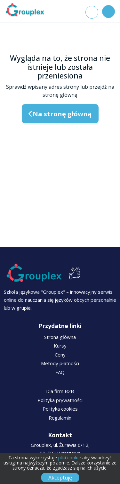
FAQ (60, 372)
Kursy (60, 345)
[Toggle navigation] (108, 11)
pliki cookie (69, 458)
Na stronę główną (60, 114)
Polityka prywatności (60, 400)
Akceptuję (60, 477)
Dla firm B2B (60, 391)
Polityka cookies (60, 409)
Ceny (60, 354)
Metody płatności (60, 363)
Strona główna (60, 337)
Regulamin (60, 417)
